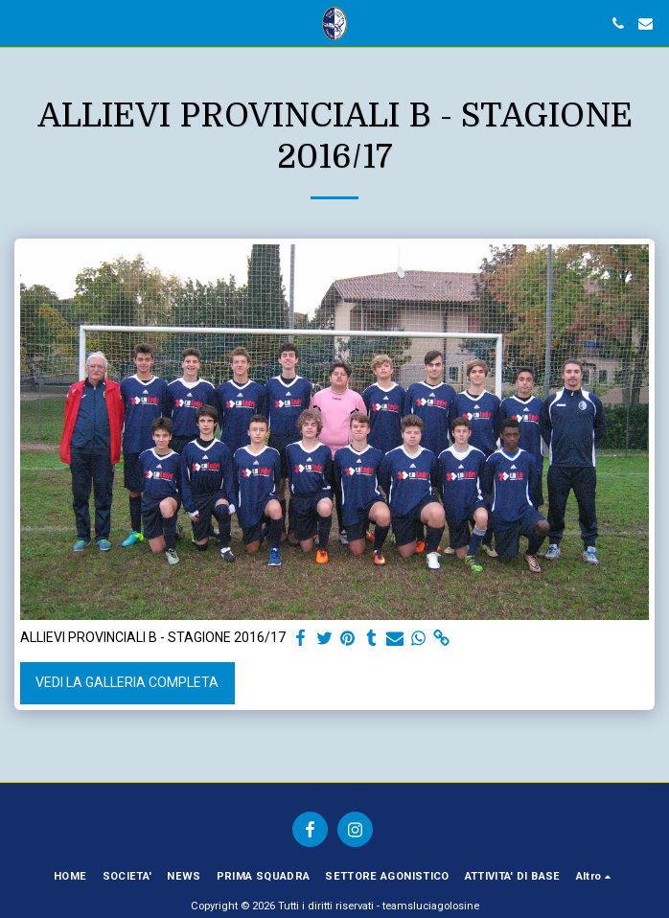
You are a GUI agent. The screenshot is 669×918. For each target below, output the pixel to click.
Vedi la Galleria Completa (127, 682)
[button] (21, 23)
